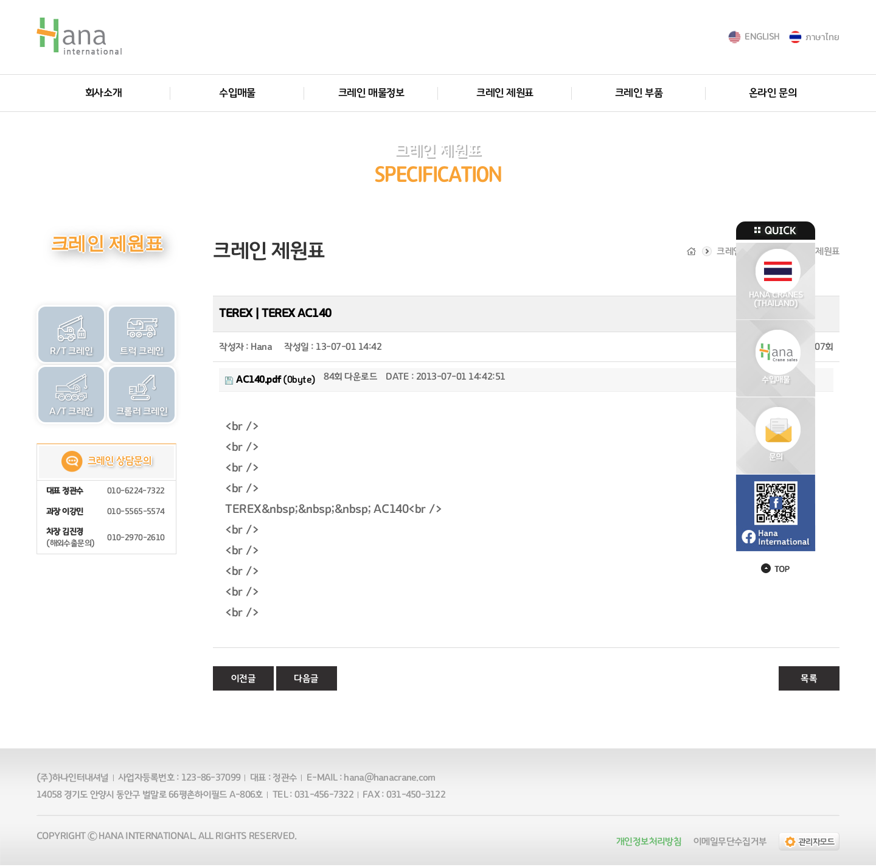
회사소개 (103, 93)
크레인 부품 (638, 93)
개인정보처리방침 (648, 843)
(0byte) (270, 381)
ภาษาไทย (822, 37)
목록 (809, 680)
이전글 (243, 680)
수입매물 (237, 93)
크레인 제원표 (505, 93)
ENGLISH (762, 36)
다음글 (306, 680)
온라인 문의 (772, 93)
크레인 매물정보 (371, 93)
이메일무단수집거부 (729, 843)
